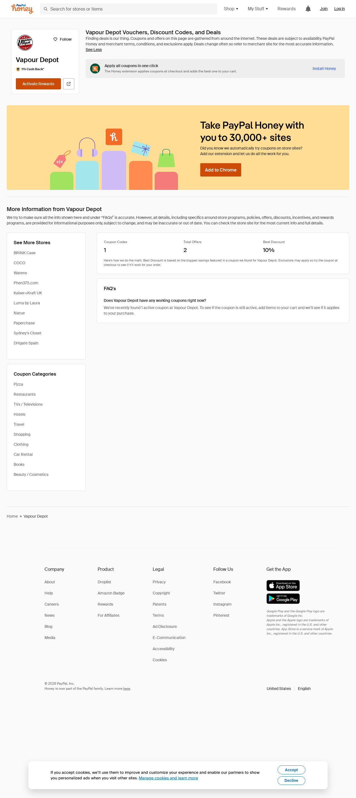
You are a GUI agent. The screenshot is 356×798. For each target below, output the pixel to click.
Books (19, 464)
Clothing (21, 444)
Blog (48, 626)
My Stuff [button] (258, 9)
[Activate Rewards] (38, 83)
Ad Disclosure (165, 626)
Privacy (159, 581)
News (49, 615)
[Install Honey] (324, 68)
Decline (291, 780)
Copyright (161, 593)
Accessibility (164, 648)
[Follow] (62, 39)
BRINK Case (25, 252)
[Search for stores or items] (128, 8)
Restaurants (25, 394)
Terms (158, 615)
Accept (291, 770)
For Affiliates (108, 615)
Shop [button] (231, 9)
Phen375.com (26, 282)
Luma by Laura (27, 302)
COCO (19, 262)
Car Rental (23, 454)
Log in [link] (339, 8)
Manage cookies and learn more (168, 777)
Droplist (104, 581)
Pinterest (221, 615)
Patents (159, 604)
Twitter (219, 593)
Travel (19, 424)
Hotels (19, 414)
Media (49, 637)
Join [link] (324, 8)
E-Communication (169, 637)
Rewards (287, 9)
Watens (20, 272)
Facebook (222, 581)
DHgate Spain (26, 343)
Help (48, 593)
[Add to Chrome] (220, 170)
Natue (19, 312)
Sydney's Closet (27, 333)
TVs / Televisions (28, 404)
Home (12, 516)
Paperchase (24, 322)
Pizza (18, 384)
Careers (51, 604)
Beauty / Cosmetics (31, 474)
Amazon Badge (111, 593)
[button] (289, 688)
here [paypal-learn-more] (126, 688)
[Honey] (22, 9)
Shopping (22, 434)
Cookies (160, 659)
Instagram (222, 604)
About (49, 581)
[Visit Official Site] (68, 83)
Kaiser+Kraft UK (28, 292)
